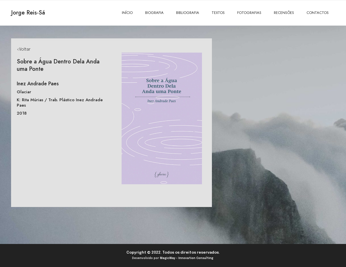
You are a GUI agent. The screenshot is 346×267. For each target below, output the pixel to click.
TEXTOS (218, 12)
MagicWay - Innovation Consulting (186, 258)
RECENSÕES (284, 12)
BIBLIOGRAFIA (187, 12)
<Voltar (23, 49)
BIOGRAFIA (154, 12)
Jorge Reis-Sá (28, 13)
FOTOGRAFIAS (249, 12)
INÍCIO (127, 12)
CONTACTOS (318, 12)
